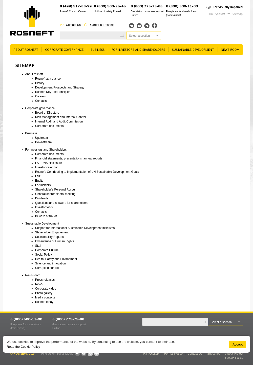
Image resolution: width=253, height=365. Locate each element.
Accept (237, 344)
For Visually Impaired (228, 7)
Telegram (146, 25)
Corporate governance (64, 50)
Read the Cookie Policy (23, 346)
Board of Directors (47, 112)
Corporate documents (49, 126)
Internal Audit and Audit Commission (59, 121)
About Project (234, 353)
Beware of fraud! (46, 216)
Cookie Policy (234, 358)
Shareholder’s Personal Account (56, 189)
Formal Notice (173, 353)
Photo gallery (43, 293)
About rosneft (26, 50)
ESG (38, 176)
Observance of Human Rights (54, 241)
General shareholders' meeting (55, 194)
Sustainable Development (193, 50)
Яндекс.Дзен (154, 25)
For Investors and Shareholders (138, 50)
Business (97, 50)
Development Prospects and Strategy (59, 87)
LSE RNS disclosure (48, 163)
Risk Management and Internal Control (60, 117)
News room (230, 50)
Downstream (43, 142)
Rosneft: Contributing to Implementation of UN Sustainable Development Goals (87, 172)
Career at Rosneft (102, 25)
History (39, 83)
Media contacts (45, 297)
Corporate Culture (47, 250)
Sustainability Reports (49, 237)
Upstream (41, 137)
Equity (39, 180)
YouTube (139, 25)
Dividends (41, 198)
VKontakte (77, 354)
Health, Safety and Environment (56, 259)
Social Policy (43, 254)
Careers (40, 96)
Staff (38, 245)
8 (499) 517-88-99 (76, 6)
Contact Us (73, 25)
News (38, 284)
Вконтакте (131, 25)
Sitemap (237, 14)
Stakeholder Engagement (51, 232)
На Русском (217, 14)
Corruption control (47, 268)
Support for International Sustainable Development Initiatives (75, 228)
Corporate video (45, 288)
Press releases (45, 279)
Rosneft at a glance (48, 78)
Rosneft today (44, 302)
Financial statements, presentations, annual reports (68, 158)
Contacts (41, 101)
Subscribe (213, 353)
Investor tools (44, 207)
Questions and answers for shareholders (61, 203)
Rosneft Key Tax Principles (52, 92)
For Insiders (43, 185)
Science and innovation (50, 263)
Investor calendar (46, 167)
